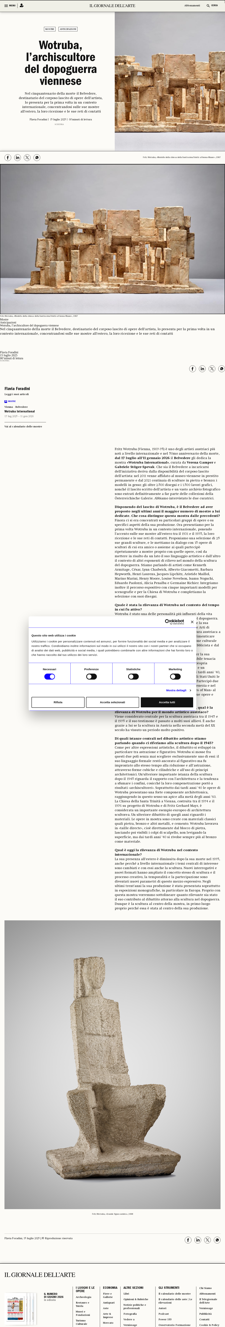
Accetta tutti (167, 702)
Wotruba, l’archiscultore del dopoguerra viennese (60, 64)
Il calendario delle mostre (170, 1295)
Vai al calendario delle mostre (23, 425)
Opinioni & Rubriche (136, 1299)
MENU (12, 5)
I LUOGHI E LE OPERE (85, 1289)
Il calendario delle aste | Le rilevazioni (174, 1306)
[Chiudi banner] (192, 622)
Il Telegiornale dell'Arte (208, 1302)
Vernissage (206, 1310)
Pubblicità (205, 1317)
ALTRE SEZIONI (132, 1286)
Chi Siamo (205, 1286)
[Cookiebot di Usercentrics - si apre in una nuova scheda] (167, 622)
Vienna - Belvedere (16, 405)
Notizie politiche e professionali (134, 1308)
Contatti (204, 1323)
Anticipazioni (68, 29)
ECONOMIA (108, 1286)
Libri (125, 1293)
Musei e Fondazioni (83, 1317)
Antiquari (107, 1304)
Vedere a (128, 1323)
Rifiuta (58, 702)
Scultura (59, 123)
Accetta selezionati (112, 702)
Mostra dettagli (176, 690)
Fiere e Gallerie (106, 1295)
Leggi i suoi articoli (16, 392)
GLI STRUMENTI (167, 1286)
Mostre (49, 29)
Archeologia (84, 1297)
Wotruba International (19, 410)
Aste (104, 1310)
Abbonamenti (192, 5)
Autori (161, 1314)
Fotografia (129, 1317)
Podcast (163, 1321)
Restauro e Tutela (83, 1306)
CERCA (214, 5)
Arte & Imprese (107, 1319)
